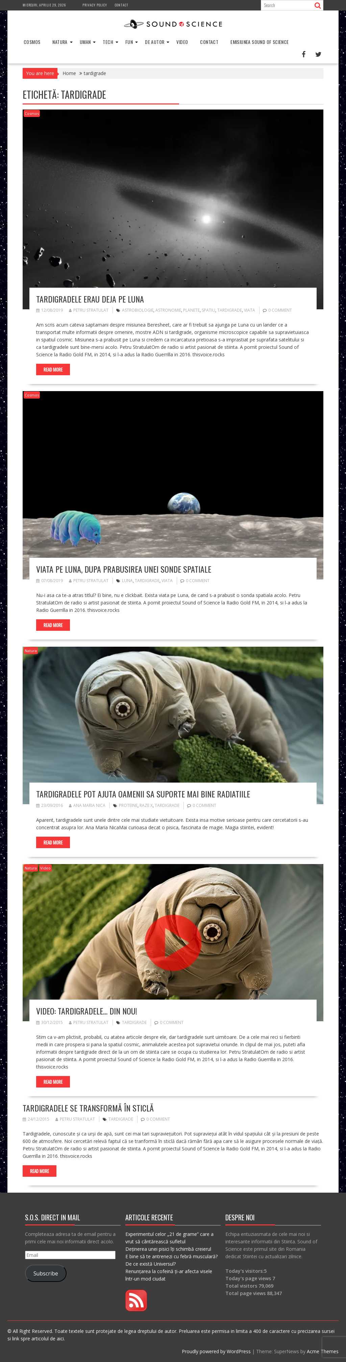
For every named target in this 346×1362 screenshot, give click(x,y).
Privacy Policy (94, 4)
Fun (129, 41)
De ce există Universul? (150, 1264)
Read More (53, 369)
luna (127, 580)
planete (191, 310)
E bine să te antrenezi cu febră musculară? (171, 1256)
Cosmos (32, 41)
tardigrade (229, 310)
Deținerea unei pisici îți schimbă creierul (168, 1249)
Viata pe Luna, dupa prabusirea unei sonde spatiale (123, 569)
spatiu (208, 310)
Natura (59, 41)
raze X (146, 805)
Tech (108, 41)
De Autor (154, 41)
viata (249, 310)
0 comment (280, 310)
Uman (85, 41)
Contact (121, 4)
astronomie (168, 310)
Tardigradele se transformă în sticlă (88, 1108)
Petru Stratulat (88, 310)
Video (182, 41)
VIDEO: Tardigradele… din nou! (86, 1011)
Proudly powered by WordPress (216, 1351)
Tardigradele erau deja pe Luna (90, 299)
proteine (128, 805)
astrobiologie (137, 310)
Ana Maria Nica (87, 805)
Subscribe (45, 1273)
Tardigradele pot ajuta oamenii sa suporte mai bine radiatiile (143, 794)
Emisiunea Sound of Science (259, 41)
